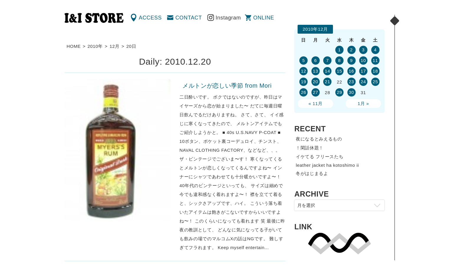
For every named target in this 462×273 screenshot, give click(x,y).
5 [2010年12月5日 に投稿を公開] (303, 60)
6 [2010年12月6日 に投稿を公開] (315, 60)
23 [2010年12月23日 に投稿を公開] (351, 81)
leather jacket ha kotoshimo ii (327, 165)
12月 (115, 46)
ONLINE (263, 18)
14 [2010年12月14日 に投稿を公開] (327, 70)
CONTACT (188, 18)
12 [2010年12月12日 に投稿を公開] (303, 70)
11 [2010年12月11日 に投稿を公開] (375, 60)
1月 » (363, 103)
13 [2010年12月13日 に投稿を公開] (315, 70)
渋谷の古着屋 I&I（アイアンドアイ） (94, 18)
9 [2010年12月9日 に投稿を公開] (351, 60)
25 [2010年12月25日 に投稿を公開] (375, 81)
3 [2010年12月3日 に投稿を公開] (363, 49)
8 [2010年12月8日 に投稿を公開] (339, 60)
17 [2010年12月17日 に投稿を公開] (363, 70)
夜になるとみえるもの (319, 138)
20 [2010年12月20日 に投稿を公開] (315, 81)
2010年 (95, 46)
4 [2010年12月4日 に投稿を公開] (375, 49)
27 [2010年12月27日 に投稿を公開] (315, 92)
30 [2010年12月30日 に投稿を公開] (351, 92)
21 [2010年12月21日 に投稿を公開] (327, 81)
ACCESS (150, 18)
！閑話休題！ (310, 147)
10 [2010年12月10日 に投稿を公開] (363, 60)
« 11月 (315, 103)
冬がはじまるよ (312, 173)
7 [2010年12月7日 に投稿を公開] (327, 60)
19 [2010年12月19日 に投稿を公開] (303, 81)
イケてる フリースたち (319, 156)
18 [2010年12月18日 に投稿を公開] (375, 70)
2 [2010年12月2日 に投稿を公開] (351, 49)
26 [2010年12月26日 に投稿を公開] (303, 92)
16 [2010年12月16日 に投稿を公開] (351, 70)
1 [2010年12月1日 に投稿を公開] (339, 49)
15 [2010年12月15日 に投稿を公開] (339, 70)
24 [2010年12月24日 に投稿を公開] (363, 81)
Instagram (228, 18)
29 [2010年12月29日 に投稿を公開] (339, 92)
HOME (74, 46)
